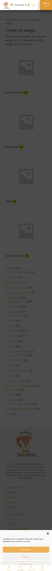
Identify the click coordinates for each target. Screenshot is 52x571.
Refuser (26, 557)
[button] (48, 533)
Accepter (26, 549)
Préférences (26, 564)
